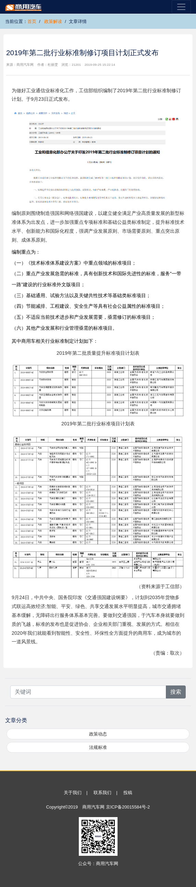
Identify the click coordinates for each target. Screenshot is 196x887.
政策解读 (53, 21)
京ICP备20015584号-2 (128, 807)
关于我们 (73, 792)
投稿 (127, 792)
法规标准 (98, 747)
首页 (31, 21)
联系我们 (102, 792)
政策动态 (98, 734)
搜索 (175, 692)
